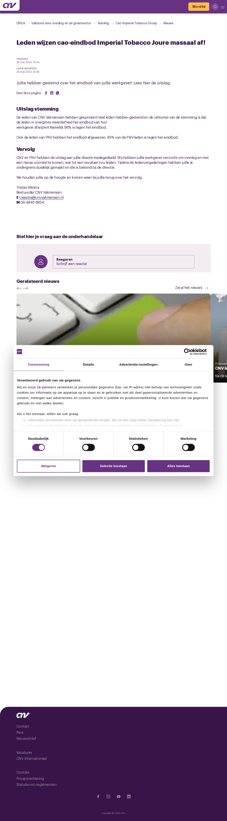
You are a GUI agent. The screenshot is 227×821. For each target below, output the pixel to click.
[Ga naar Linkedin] (129, 797)
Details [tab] (88, 364)
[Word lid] (198, 6)
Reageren (64, 259)
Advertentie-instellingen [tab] (138, 364)
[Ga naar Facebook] (98, 797)
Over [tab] (188, 364)
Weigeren (48, 466)
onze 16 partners (42, 387)
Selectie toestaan (113, 466)
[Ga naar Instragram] (108, 797)
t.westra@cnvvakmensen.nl (41, 197)
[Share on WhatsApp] (57, 93)
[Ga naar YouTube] (119, 797)
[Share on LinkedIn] (52, 93)
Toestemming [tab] (39, 364)
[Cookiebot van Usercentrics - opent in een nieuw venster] (190, 351)
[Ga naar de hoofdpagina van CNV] (10, 5)
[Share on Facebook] (46, 93)
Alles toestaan (178, 466)
